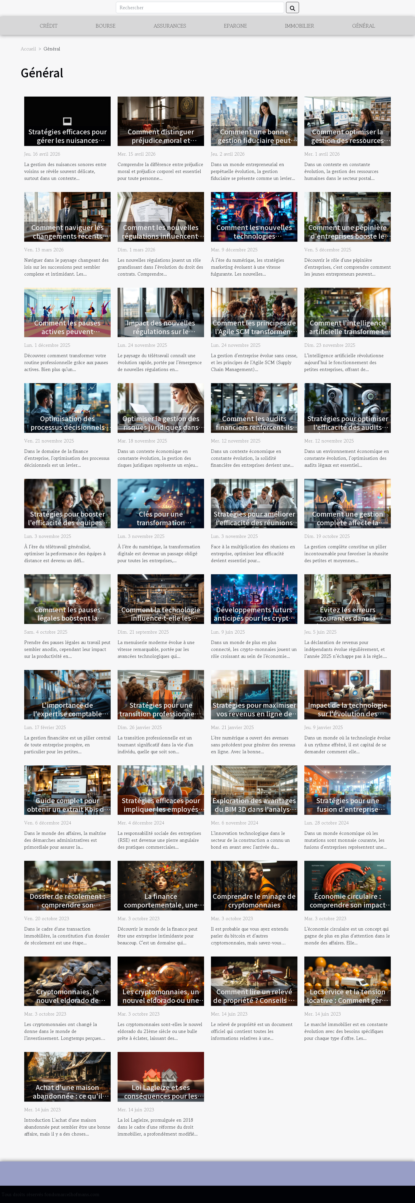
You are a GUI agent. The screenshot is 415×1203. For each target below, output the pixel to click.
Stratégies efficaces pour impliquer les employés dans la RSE (161, 808)
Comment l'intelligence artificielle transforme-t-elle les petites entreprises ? (347, 335)
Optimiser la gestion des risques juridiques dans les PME (160, 426)
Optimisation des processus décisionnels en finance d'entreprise (67, 426)
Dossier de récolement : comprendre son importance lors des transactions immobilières (67, 909)
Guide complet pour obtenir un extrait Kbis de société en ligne (67, 808)
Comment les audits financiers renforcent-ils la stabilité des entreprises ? (254, 431)
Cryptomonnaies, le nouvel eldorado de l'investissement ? (67, 1000)
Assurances (170, 25)
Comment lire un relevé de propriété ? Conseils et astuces (254, 1000)
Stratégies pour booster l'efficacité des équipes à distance (67, 522)
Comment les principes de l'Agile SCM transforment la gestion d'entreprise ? (254, 331)
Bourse (106, 25)
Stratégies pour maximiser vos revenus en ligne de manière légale (254, 713)
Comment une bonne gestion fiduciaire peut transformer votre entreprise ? (254, 144)
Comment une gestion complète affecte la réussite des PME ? (347, 522)
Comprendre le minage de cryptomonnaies (254, 900)
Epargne (235, 25)
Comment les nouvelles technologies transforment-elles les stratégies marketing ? (254, 240)
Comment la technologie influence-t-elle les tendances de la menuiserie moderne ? (160, 622)
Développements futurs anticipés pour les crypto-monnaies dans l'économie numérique (254, 622)
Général (363, 25)
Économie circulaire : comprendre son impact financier (348, 904)
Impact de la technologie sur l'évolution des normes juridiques (347, 713)
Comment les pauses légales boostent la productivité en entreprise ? (67, 622)
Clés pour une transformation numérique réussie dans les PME (161, 527)
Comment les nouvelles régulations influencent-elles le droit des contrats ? (160, 240)
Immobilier (299, 25)
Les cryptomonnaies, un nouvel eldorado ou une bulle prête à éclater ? (160, 1000)
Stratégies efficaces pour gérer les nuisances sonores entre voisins (67, 140)
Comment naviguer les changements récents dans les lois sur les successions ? (67, 240)
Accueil (28, 48)
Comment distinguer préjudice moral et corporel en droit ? (161, 140)
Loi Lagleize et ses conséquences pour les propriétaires (160, 1095)
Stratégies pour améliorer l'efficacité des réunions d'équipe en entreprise (254, 522)
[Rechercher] (200, 7)
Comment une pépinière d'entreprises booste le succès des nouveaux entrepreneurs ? (347, 240)
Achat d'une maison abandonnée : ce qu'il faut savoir (67, 1095)
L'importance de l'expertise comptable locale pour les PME (67, 713)
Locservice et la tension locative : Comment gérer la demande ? (347, 1000)
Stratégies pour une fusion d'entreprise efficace (347, 808)
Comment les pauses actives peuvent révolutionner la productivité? (67, 335)
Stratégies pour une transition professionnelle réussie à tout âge (161, 713)
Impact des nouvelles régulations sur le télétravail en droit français (161, 335)
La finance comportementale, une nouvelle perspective (161, 904)
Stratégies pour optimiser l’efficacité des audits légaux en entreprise (347, 426)
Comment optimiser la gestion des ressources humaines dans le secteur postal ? (348, 144)
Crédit (49, 25)
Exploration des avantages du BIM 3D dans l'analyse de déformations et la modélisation (254, 813)
